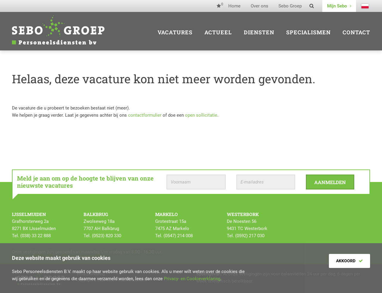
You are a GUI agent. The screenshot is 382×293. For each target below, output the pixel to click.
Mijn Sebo (339, 6)
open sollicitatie (201, 115)
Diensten (259, 32)
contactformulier (144, 115)
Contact (356, 32)
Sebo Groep (290, 6)
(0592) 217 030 (249, 235)
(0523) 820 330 (106, 235)
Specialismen (308, 32)
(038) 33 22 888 (35, 235)
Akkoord (349, 260)
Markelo (166, 214)
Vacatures (175, 32)
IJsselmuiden (29, 214)
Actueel (218, 32)
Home (234, 6)
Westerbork (243, 214)
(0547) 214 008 (178, 235)
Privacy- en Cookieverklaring (192, 278)
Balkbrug (96, 214)
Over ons (259, 6)
